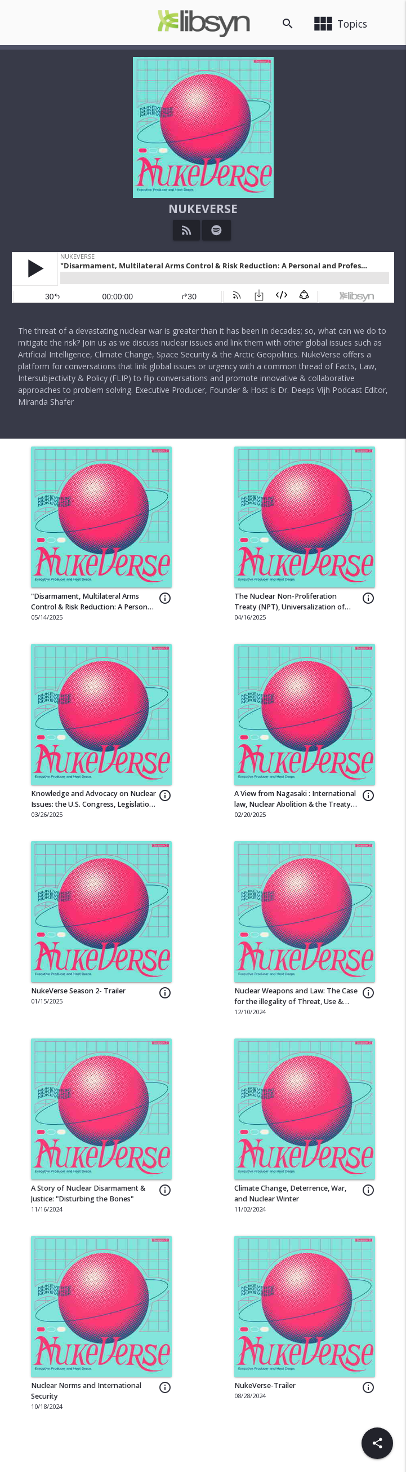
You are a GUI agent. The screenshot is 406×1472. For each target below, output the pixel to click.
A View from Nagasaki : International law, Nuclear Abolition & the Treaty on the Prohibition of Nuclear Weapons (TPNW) (295, 809)
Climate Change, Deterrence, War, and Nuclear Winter (290, 1193)
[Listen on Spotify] (216, 230)
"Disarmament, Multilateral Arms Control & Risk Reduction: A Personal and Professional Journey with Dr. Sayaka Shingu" (92, 612)
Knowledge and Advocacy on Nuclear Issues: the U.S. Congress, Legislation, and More (93, 804)
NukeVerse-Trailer (265, 1385)
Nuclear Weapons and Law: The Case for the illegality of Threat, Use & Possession (296, 1001)
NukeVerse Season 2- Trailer (78, 991)
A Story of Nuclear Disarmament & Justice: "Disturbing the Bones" (88, 1193)
